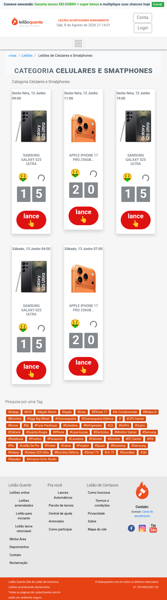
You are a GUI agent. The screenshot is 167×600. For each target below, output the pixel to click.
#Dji (26, 425)
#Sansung (149, 432)
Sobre (92, 521)
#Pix (11, 445)
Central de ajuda (60, 513)
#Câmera (14, 432)
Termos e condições (102, 503)
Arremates (56, 521)
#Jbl (143, 452)
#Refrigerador (92, 425)
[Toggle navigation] (78, 43)
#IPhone (58, 432)
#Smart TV (91, 452)
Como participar (60, 529)
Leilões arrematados (24, 503)
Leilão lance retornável (24, 528)
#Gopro (140, 425)
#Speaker (14, 459)
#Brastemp (118, 445)
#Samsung (138, 445)
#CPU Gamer (135, 418)
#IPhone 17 (99, 412)
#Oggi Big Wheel (38, 418)
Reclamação (19, 563)
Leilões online (20, 493)
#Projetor (83, 445)
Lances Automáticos (63, 495)
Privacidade (96, 513)
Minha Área (18, 539)
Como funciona (99, 493)
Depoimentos (19, 547)
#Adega (13, 412)
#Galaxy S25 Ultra (37, 452)
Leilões (27, 55)
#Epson (100, 445)
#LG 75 (109, 452)
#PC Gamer (133, 439)
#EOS (28, 412)
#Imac (81, 412)
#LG (110, 425)
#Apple (67, 412)
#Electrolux (101, 432)
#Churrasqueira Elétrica (97, 418)
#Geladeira (70, 425)
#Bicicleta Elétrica (66, 452)
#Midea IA (150, 412)
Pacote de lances (61, 505)
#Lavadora (76, 439)
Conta (144, 17)
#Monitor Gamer (125, 432)
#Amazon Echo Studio (42, 459)
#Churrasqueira (65, 418)
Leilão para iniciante (24, 516)
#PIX (150, 439)
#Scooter (114, 439)
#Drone (13, 425)
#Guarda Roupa (36, 432)
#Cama (66, 445)
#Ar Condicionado (125, 412)
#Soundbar (127, 452)
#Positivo (35, 439)
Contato (15, 555)
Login (143, 27)
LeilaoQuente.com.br (47, 592)
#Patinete (95, 439)
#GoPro (124, 425)
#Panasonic (55, 439)
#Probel (50, 445)
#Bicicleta (15, 418)
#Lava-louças (79, 432)
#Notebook (15, 439)
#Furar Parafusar (46, 425)
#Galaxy (13, 452)
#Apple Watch (46, 412)
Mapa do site (97, 529)
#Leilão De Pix (29, 445)
